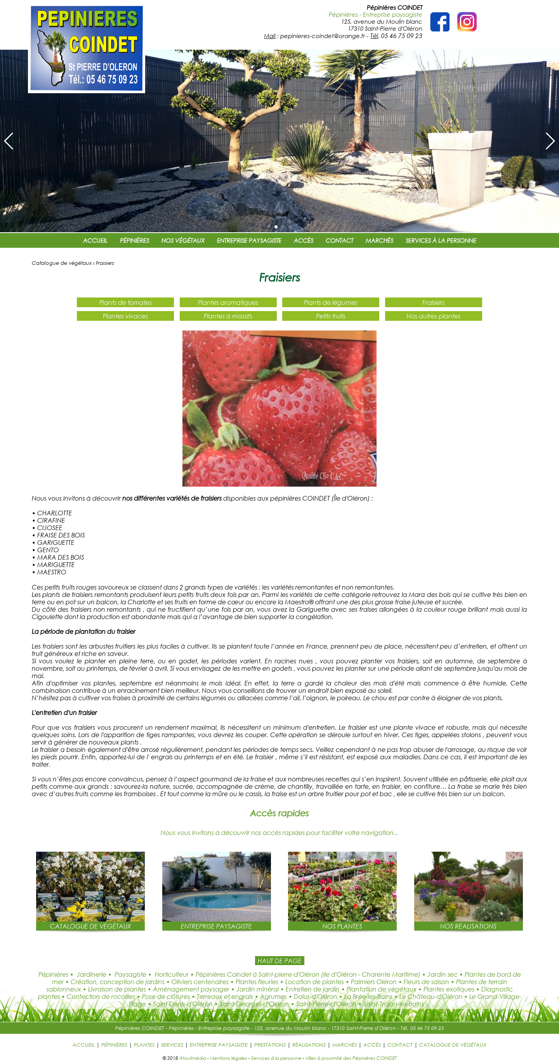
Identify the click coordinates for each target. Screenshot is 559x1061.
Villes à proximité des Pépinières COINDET (351, 1058)
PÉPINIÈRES (134, 240)
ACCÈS (303, 240)
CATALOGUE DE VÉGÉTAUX (452, 1045)
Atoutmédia (192, 1058)
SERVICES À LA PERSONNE (441, 240)
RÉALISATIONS (309, 1045)
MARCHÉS (379, 240)
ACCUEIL (95, 240)
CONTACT (339, 240)
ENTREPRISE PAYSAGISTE (249, 240)
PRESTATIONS (270, 1045)
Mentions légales (228, 1058)
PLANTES (144, 1045)
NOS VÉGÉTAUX (183, 240)
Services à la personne (276, 1058)
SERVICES (172, 1045)
